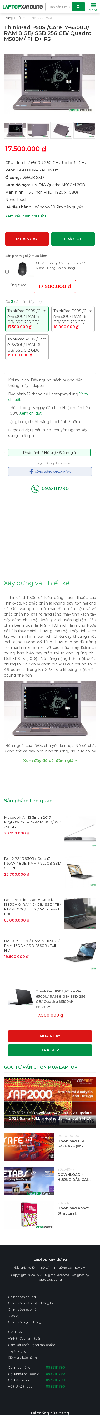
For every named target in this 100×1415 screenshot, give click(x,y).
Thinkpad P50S (39, 18)
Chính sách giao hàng (24, 1322)
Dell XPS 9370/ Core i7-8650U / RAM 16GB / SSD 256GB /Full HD (32, 945)
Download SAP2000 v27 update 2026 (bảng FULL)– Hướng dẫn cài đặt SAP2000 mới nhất (52, 1117)
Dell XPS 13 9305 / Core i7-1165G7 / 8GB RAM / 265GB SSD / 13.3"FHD (32, 863)
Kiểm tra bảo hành (22, 1357)
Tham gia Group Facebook (50, 463)
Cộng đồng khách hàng (50, 471)
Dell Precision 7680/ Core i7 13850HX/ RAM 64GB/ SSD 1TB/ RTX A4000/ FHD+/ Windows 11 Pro (32, 907)
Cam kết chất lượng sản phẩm (31, 1344)
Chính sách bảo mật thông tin (31, 1303)
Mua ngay (27, 238)
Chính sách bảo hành (24, 1309)
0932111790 (50, 488)
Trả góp (73, 238)
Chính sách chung (22, 1296)
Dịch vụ (14, 1315)
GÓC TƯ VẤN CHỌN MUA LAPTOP (40, 1066)
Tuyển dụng (17, 1351)
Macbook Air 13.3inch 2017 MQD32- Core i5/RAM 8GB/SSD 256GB (33, 822)
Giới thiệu (15, 1332)
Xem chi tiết (30, 413)
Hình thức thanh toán (24, 1338)
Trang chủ (12, 18)
